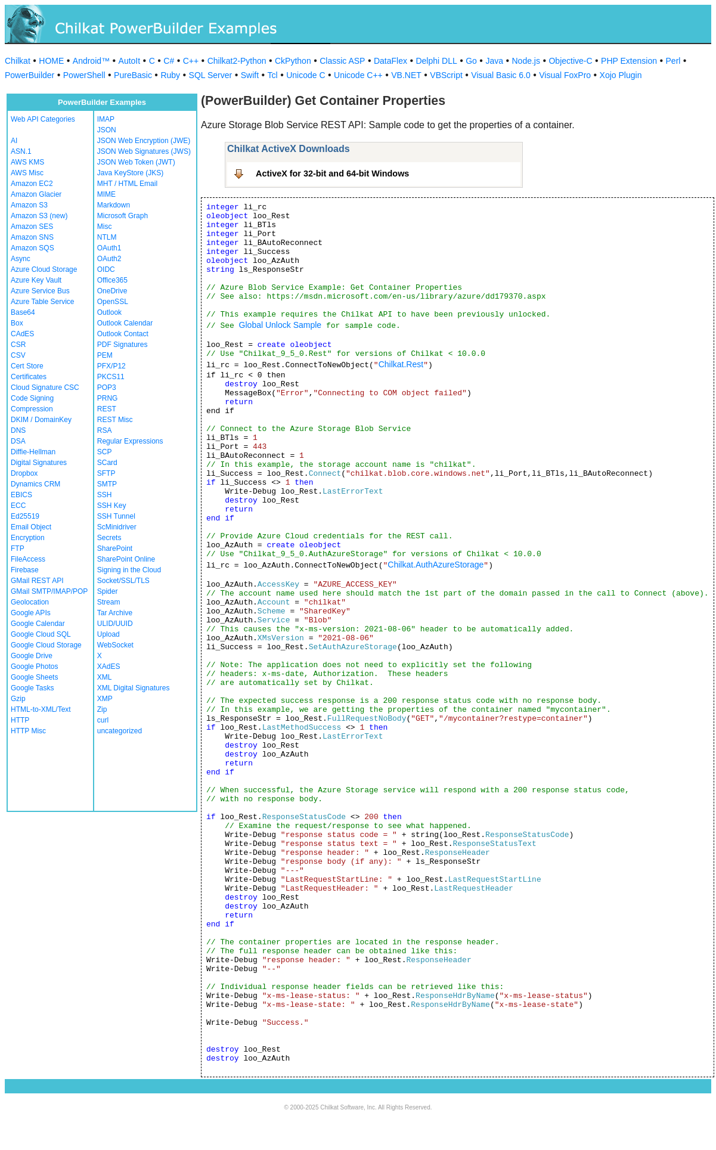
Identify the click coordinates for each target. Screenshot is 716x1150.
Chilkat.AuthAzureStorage (435, 564)
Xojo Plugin (621, 75)
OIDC (106, 269)
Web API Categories (43, 119)
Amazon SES (32, 226)
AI (14, 141)
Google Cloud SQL (41, 634)
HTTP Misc (28, 731)
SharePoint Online (126, 559)
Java (494, 61)
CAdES (22, 334)
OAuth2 (109, 259)
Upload (108, 634)
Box (17, 323)
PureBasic (133, 75)
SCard (107, 462)
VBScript (446, 75)
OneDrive (112, 291)
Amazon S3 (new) (39, 216)
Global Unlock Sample (280, 325)
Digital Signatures (39, 462)
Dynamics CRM (35, 484)
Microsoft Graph (122, 216)
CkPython (293, 61)
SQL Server (211, 75)
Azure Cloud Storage (44, 269)
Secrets (109, 538)
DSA (18, 441)
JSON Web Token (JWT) (136, 162)
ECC (18, 505)
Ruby (170, 75)
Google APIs (31, 613)
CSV (18, 355)
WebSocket (115, 645)
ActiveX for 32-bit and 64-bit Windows (332, 173)
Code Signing (32, 398)
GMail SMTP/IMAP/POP (49, 591)
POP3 (106, 387)
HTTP (20, 720)
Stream (108, 602)
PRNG (107, 398)
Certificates (29, 377)
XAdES (108, 666)
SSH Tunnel (116, 516)
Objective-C (570, 61)
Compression (32, 409)
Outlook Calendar (125, 323)
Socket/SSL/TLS (123, 580)
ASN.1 (21, 151)
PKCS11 (111, 377)
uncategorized (119, 731)
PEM (105, 355)
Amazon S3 (29, 205)
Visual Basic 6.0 (500, 75)
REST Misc (115, 420)
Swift (250, 75)
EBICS (21, 495)
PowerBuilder (29, 75)
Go (471, 61)
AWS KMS (27, 162)
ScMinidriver (117, 527)
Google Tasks (32, 688)
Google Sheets (34, 677)
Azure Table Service (43, 301)
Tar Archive (114, 613)
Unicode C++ (358, 75)
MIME (106, 194)
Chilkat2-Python (236, 61)
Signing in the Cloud (129, 570)
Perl (673, 61)
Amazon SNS (32, 237)
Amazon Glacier (36, 194)
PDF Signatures (122, 344)
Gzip (18, 699)
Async (20, 259)
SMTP (107, 484)
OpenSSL (112, 301)
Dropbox (24, 473)
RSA (104, 430)
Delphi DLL (436, 61)
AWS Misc (27, 173)
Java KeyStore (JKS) (130, 173)
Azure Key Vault (36, 280)
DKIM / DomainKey (41, 420)
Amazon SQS (32, 248)
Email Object (31, 527)
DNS (18, 430)
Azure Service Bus (40, 291)
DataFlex (390, 61)
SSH (104, 495)
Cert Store (27, 366)
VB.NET (406, 75)
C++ (191, 61)
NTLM (107, 237)
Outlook (109, 312)
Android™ (91, 61)
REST (106, 409)
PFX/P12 (111, 366)
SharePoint (114, 548)
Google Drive (31, 656)
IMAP (105, 119)
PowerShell (84, 75)
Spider (107, 591)
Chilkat (17, 61)
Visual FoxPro (565, 75)
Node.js (526, 61)
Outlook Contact (122, 334)
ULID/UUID (115, 623)
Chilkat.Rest (401, 364)
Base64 (23, 312)
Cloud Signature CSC (45, 387)
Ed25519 (25, 516)
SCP (104, 452)
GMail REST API (37, 580)
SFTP (106, 473)
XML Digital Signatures (133, 688)
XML (104, 677)
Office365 (112, 280)
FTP (17, 548)
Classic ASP (342, 61)
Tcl (273, 75)
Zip (102, 709)
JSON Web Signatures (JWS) (144, 151)
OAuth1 (109, 248)
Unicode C (305, 75)
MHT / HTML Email (127, 183)
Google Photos (34, 666)
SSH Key (111, 505)
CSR (18, 344)
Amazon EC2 (32, 183)
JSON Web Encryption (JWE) (143, 141)
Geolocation (30, 602)
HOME (51, 61)
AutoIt (130, 61)
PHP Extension (629, 61)
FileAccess (28, 559)
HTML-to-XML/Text (41, 709)
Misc (104, 226)
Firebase (25, 570)
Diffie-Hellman (33, 452)
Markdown (113, 205)
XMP (105, 699)
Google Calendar (38, 623)
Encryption (28, 538)
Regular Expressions (130, 441)
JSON (106, 130)
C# (168, 61)
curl (103, 720)
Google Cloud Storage (46, 645)
